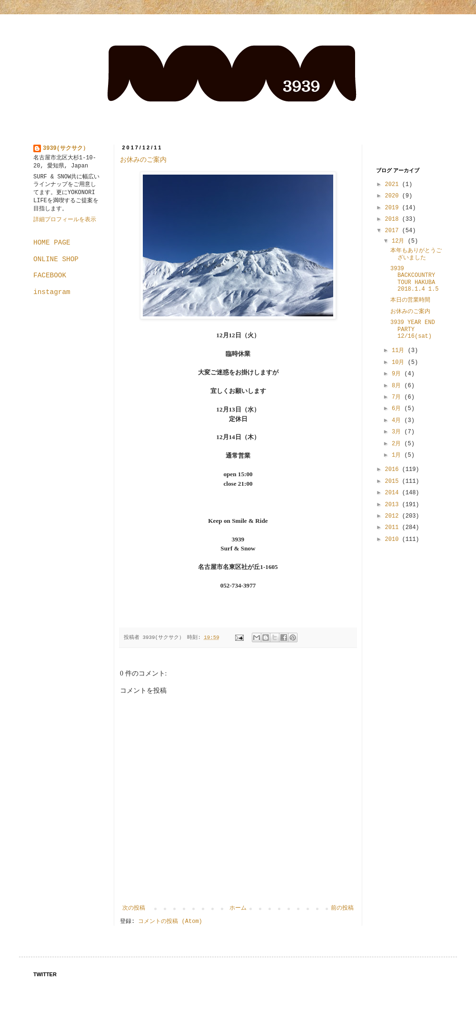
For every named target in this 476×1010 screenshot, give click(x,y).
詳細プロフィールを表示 (64, 219)
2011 (393, 527)
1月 (398, 455)
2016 (393, 469)
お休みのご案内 (143, 159)
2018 (393, 219)
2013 (393, 504)
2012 (393, 516)
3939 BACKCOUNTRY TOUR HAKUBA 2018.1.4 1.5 (414, 279)
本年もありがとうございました (416, 254)
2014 (393, 493)
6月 (398, 408)
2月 (398, 444)
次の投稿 (133, 908)
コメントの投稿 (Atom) (170, 921)
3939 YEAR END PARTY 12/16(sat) (412, 329)
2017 (393, 230)
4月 (398, 420)
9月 (398, 374)
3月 (398, 432)
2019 (393, 208)
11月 (400, 350)
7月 (398, 397)
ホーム (238, 908)
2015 (393, 481)
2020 (393, 196)
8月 (398, 385)
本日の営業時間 (410, 300)
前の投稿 (342, 908)
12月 (400, 241)
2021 (393, 184)
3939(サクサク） (66, 148)
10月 (400, 362)
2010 (393, 539)
